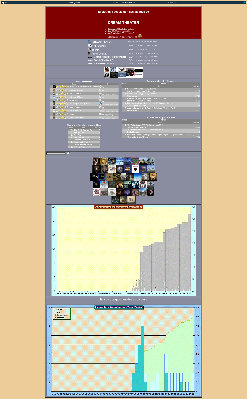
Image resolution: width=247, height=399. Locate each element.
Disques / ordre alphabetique (123, 3)
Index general (74, 3)
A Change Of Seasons (77, 97)
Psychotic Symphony (77, 117)
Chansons (172, 3)
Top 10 (4, 3)
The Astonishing (75, 93)
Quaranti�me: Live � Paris (79, 104)
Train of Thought (75, 107)
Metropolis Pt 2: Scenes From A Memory (83, 87)
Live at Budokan (75, 111)
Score (71, 114)
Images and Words (76, 90)
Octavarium (73, 100)
